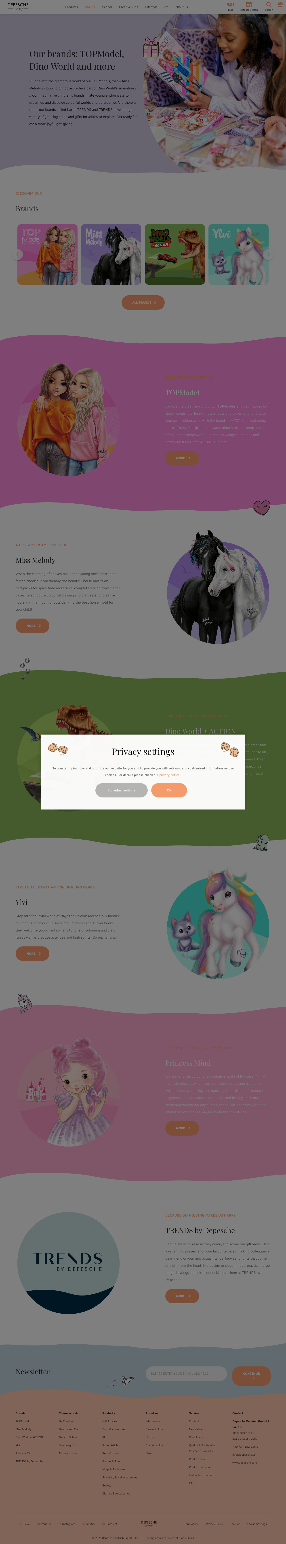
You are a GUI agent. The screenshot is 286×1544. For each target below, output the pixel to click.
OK (169, 790)
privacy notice (169, 775)
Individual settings (121, 790)
